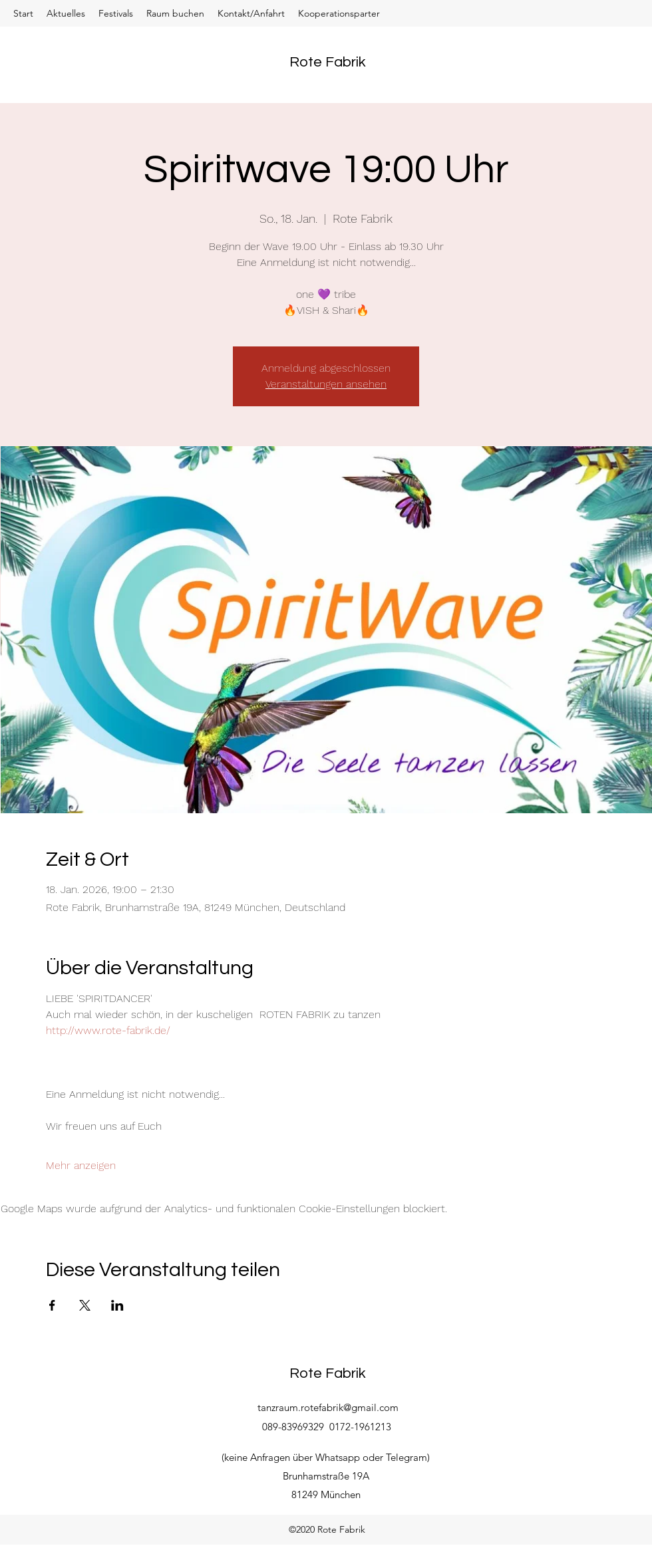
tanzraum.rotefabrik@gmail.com (328, 1407)
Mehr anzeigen (81, 1165)
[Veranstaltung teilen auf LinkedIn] (117, 1305)
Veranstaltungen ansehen (326, 384)
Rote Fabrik (327, 62)
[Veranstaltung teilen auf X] (85, 1305)
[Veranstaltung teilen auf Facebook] (52, 1305)
